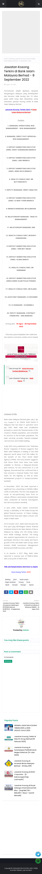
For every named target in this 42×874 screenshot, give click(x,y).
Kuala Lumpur (24, 579)
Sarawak (14, 585)
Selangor (23, 585)
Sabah (7, 585)
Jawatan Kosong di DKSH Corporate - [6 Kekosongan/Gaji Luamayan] (24, 776)
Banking (11, 59)
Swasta (31, 585)
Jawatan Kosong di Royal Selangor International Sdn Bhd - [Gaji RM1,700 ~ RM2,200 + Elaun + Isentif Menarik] (25, 790)
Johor (15, 579)
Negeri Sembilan (10, 582)
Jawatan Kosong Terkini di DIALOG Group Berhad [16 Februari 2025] (25, 739)
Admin (26, 630)
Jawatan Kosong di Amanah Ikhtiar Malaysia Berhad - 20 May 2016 (24, 763)
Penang (21, 582)
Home (6, 59)
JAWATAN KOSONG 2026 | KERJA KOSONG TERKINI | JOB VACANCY (24, 869)
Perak (28, 582)
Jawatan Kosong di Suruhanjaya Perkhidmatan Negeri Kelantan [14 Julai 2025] (25, 751)
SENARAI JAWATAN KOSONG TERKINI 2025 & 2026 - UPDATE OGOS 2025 (25, 728)
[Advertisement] (21, 32)
